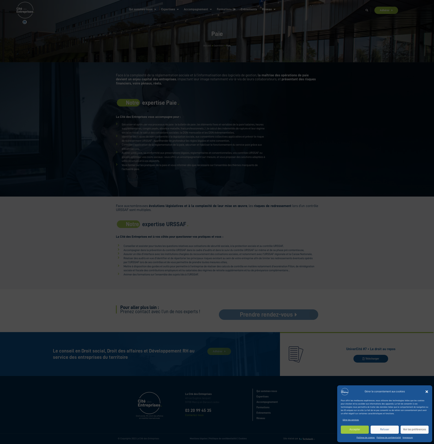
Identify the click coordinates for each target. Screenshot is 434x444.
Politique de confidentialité (389, 437)
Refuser (384, 429)
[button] (427, 391)
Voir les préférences (414, 429)
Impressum (408, 437)
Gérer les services (351, 420)
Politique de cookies (366, 437)
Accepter (354, 429)
